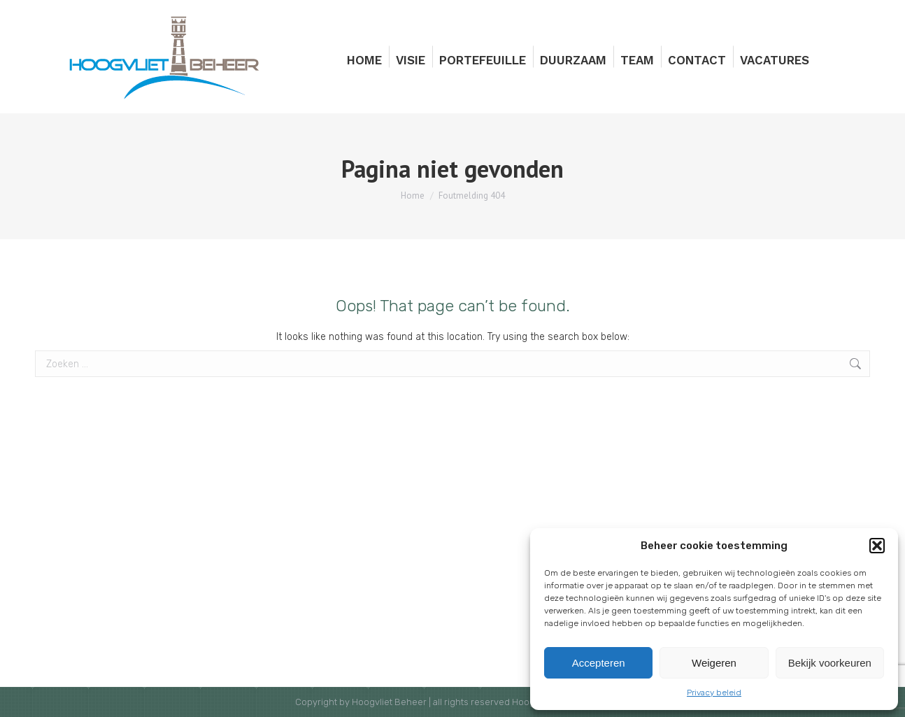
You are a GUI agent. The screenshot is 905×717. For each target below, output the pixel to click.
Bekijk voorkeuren (829, 663)
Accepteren (598, 663)
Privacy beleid (714, 692)
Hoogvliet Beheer (389, 702)
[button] (877, 546)
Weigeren (714, 663)
